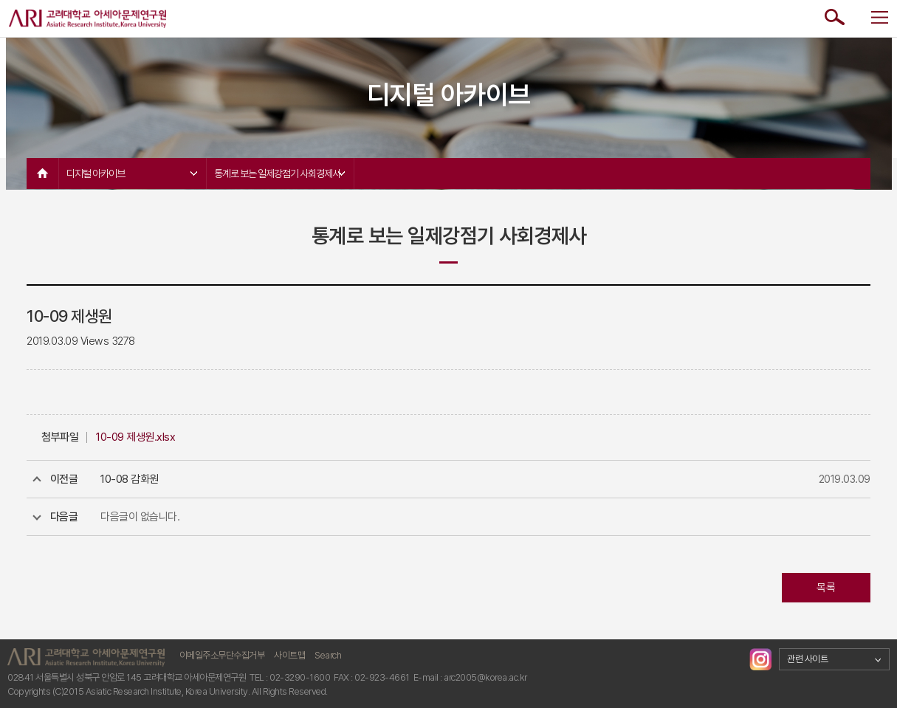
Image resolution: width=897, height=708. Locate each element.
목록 (826, 587)
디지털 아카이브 (131, 173)
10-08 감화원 (129, 479)
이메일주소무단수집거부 (222, 655)
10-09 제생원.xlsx (135, 437)
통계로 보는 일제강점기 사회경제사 (279, 173)
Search (328, 655)
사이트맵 (289, 655)
